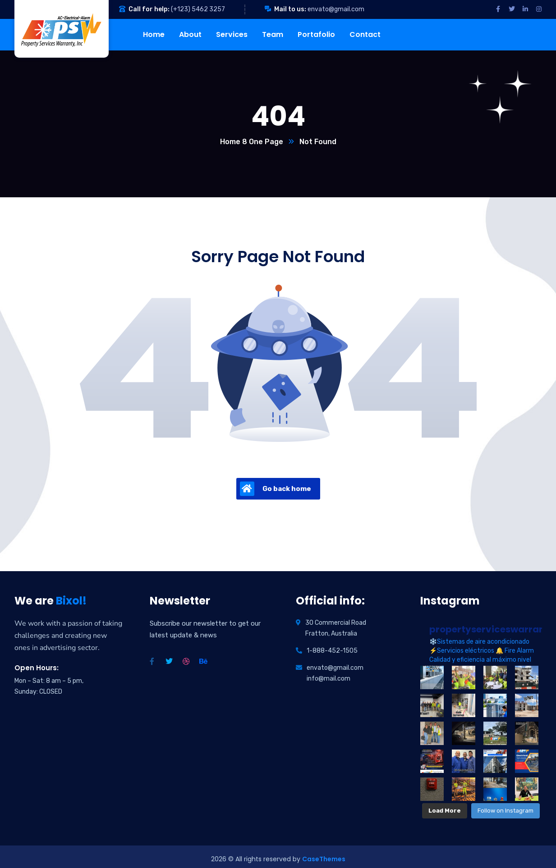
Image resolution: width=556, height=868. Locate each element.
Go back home (275, 489)
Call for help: (149, 9)
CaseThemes (323, 854)
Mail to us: (290, 9)
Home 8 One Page (251, 141)
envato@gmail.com (336, 9)
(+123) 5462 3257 (198, 9)
